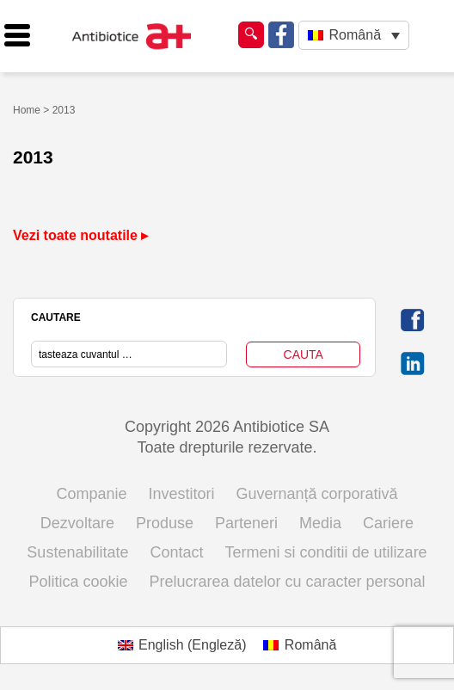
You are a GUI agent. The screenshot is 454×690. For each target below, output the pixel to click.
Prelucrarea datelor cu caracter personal (287, 581)
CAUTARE (56, 317)
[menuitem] (353, 36)
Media (320, 523)
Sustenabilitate (77, 552)
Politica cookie (77, 581)
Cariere (388, 523)
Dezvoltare (77, 523)
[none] (353, 36)
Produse (164, 523)
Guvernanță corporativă (317, 493)
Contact (176, 552)
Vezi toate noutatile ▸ (80, 235)
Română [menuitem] (355, 35)
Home (26, 110)
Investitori (181, 493)
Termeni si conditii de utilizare (326, 552)
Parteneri (246, 523)
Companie (91, 493)
